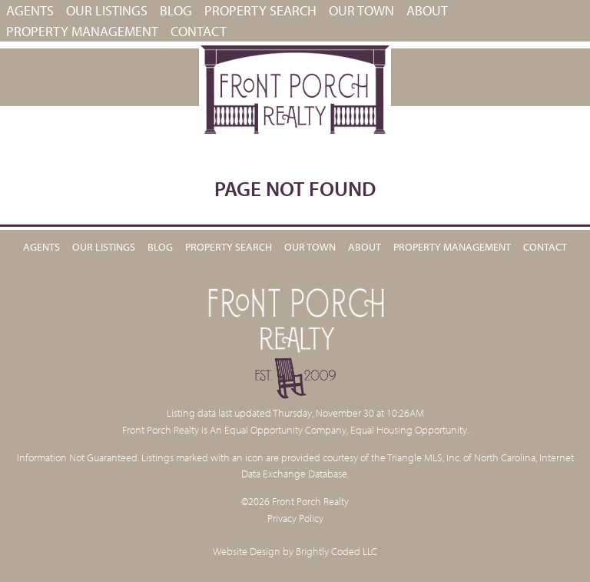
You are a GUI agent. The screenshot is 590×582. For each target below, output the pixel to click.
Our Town (361, 10)
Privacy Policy (295, 517)
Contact (199, 31)
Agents (30, 10)
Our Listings (107, 10)
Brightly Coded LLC (336, 551)
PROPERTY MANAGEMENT (82, 31)
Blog (176, 10)
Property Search (260, 10)
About (427, 10)
